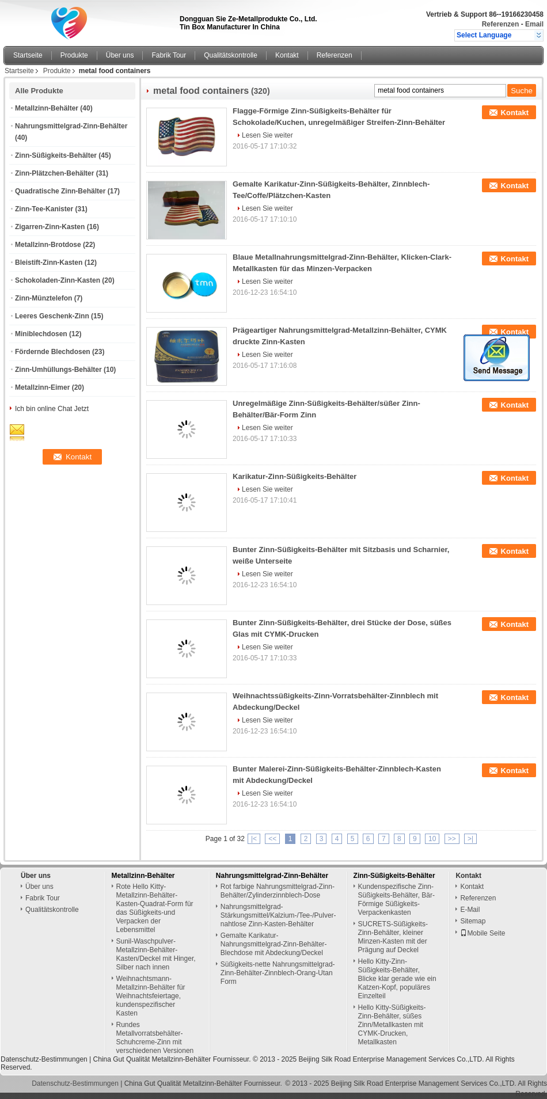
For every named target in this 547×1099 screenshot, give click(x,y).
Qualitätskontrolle (230, 55)
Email (534, 24)
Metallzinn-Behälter (46, 108)
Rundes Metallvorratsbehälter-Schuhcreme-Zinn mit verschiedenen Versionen (155, 1038)
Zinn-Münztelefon (43, 298)
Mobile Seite (482, 933)
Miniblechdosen (41, 334)
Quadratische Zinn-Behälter (60, 191)
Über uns (120, 55)
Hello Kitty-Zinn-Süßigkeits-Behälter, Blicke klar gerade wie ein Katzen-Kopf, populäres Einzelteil (397, 978)
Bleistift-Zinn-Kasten (48, 262)
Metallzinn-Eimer (42, 387)
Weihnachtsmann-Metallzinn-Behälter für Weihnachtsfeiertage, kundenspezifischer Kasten (150, 996)
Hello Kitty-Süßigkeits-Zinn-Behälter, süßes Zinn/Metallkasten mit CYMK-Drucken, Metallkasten (392, 1024)
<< (272, 839)
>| (470, 839)
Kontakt (287, 55)
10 (432, 839)
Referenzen (500, 24)
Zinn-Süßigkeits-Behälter (56, 155)
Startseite (28, 55)
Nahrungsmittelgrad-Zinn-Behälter (71, 126)
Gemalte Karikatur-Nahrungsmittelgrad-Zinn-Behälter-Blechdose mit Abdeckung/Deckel (274, 944)
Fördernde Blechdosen (52, 352)
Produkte (74, 55)
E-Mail (470, 910)
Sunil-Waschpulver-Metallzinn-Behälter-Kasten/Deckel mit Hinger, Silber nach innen (156, 954)
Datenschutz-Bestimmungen (44, 1059)
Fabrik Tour (168, 55)
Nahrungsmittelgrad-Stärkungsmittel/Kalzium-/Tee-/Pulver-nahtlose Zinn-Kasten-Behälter (278, 915)
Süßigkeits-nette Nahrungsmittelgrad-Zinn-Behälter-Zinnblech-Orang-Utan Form (278, 973)
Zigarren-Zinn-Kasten (50, 227)
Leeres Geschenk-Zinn (52, 316)
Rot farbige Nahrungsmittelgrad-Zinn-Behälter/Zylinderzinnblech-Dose (278, 891)
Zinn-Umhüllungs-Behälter (58, 370)
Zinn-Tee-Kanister (44, 209)
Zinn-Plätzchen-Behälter (54, 173)
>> (452, 839)
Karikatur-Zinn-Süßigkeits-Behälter (294, 476)
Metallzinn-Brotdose (48, 245)
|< (254, 839)
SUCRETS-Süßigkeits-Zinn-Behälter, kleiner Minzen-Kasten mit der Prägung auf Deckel (393, 937)
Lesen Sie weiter (267, 135)
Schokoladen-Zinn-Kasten (57, 280)
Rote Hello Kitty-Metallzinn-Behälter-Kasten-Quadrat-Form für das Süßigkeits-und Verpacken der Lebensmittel (154, 908)
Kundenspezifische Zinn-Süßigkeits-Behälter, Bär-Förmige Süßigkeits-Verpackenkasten (396, 900)
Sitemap (472, 921)
